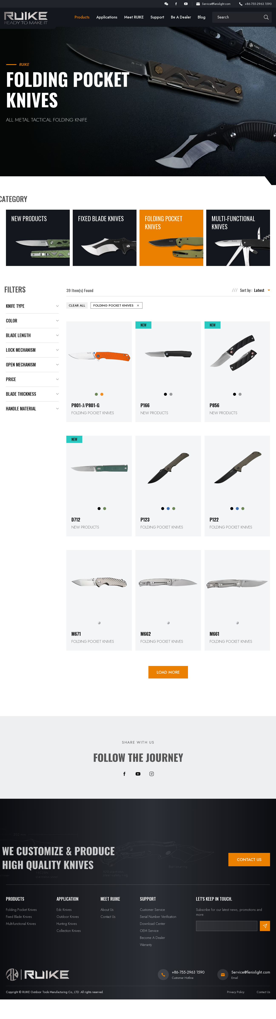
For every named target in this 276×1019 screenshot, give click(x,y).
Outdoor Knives (68, 916)
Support (157, 17)
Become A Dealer (152, 937)
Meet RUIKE (134, 17)
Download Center (152, 923)
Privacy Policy (235, 992)
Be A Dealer (181, 17)
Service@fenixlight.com (216, 4)
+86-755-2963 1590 (258, 4)
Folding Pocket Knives (21, 909)
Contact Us (249, 859)
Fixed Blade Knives (19, 916)
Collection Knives (69, 930)
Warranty (146, 944)
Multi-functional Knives (21, 923)
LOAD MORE (168, 672)
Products (82, 17)
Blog (201, 17)
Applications (106, 17)
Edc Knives (64, 909)
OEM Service (149, 930)
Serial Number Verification (158, 916)
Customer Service (152, 909)
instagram (151, 774)
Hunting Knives (67, 923)
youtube (186, 4)
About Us (107, 909)
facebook (176, 4)
